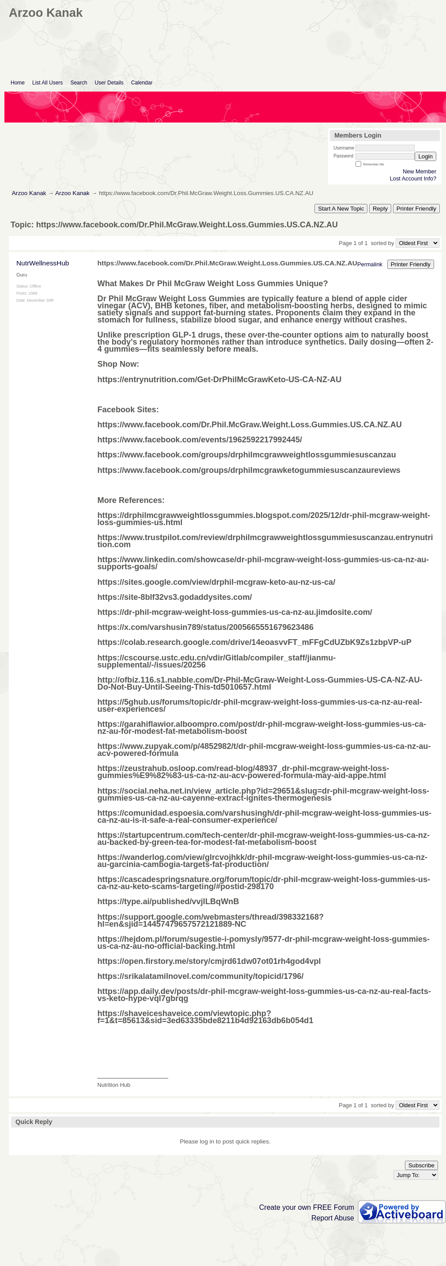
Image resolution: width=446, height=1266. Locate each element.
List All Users (47, 83)
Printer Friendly (416, 208)
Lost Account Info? (413, 178)
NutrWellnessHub (42, 263)
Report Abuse (332, 1218)
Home (18, 83)
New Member (419, 171)
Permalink (369, 264)
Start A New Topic (341, 208)
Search (78, 83)
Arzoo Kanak (29, 193)
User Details (108, 83)
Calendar (142, 83)
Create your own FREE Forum (306, 1207)
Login (425, 156)
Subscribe (421, 1165)
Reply (380, 208)
